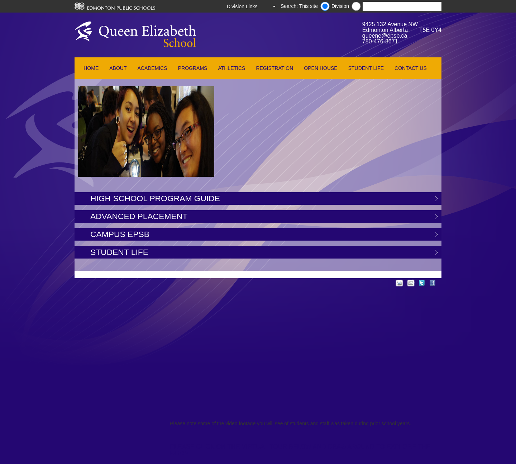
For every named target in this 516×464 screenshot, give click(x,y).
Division (340, 6)
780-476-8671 (380, 41)
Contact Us (411, 68)
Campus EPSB (119, 234)
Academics (152, 68)
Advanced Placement (138, 216)
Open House (320, 68)
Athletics (231, 68)
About (117, 68)
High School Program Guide (155, 198)
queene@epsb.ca (384, 36)
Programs (192, 68)
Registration (274, 68)
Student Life (366, 68)
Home (91, 68)
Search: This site (299, 6)
